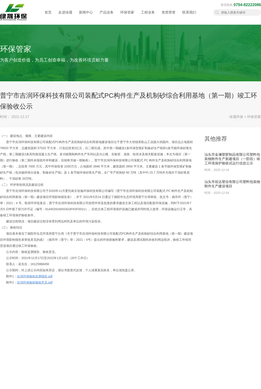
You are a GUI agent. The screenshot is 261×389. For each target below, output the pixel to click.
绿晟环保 (236, 117)
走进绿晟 (65, 16)
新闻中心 (86, 16)
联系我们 (189, 16)
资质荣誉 (169, 16)
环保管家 (127, 16)
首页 (48, 16)
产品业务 (107, 16)
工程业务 (148, 16)
